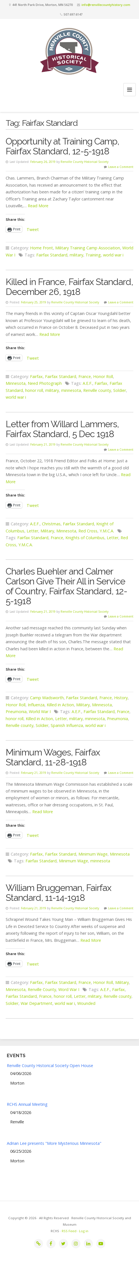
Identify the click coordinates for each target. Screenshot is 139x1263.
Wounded (86, 1003)
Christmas (51, 523)
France (84, 376)
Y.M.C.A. (107, 531)
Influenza (36, 704)
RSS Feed (69, 1231)
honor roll (34, 390)
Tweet (33, 229)
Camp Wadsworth (47, 697)
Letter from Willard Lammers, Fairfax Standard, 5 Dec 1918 (62, 429)
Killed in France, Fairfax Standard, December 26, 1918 (69, 287)
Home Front (41, 248)
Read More (38, 205)
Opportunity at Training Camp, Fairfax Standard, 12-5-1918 (62, 146)
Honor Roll (103, 376)
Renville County (42, 989)
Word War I (68, 989)
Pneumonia (16, 711)
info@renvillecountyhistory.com (106, 5)
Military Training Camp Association (87, 248)
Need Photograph (45, 383)
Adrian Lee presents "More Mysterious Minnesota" (54, 1143)
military (76, 255)
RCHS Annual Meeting (27, 1104)
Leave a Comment (120, 167)
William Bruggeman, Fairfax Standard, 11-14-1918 (58, 892)
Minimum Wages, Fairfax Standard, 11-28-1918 (53, 757)
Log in (83, 1231)
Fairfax (36, 376)
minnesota (71, 390)
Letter (32, 531)
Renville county (97, 390)
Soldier (119, 390)
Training (93, 255)
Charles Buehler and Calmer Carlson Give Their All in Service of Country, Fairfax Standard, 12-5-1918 (66, 586)
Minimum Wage (93, 854)
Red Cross (87, 531)
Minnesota (15, 383)
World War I (40, 711)
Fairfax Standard (51, 255)
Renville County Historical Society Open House (50, 1065)
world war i (113, 255)
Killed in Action (60, 704)
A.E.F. (87, 383)
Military (47, 531)
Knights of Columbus (84, 537)
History (121, 697)
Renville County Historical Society (84, 162)
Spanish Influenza (67, 725)
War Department (36, 1003)
